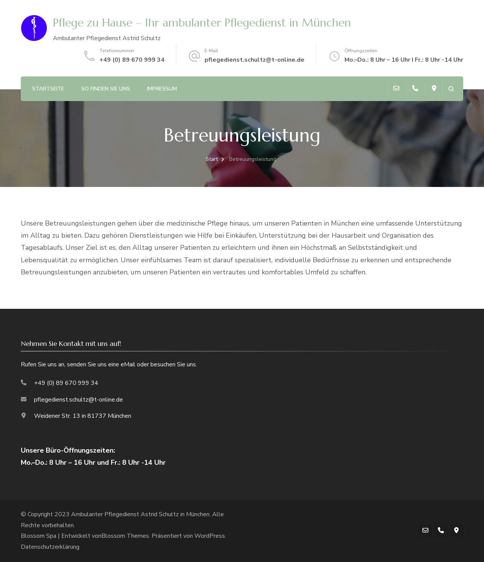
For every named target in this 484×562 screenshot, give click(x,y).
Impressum (162, 88)
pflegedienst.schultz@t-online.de (254, 60)
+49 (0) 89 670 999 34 (131, 60)
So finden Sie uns (105, 88)
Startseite (48, 88)
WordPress (209, 536)
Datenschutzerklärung (50, 547)
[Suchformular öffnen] (450, 88)
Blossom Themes (125, 536)
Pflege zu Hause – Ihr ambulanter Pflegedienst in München (202, 23)
